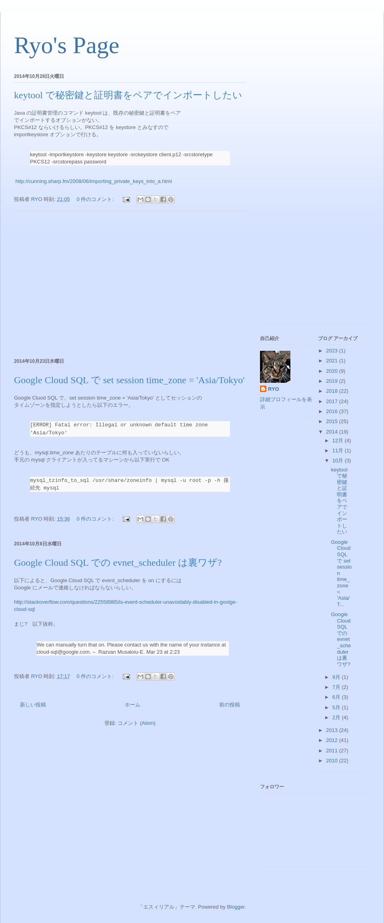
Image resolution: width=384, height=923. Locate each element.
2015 (332, 421)
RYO (273, 389)
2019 (332, 381)
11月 (338, 451)
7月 (337, 687)
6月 (337, 697)
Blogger (235, 907)
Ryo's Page (66, 45)
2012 (332, 740)
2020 (332, 371)
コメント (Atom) (137, 723)
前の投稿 (229, 705)
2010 (332, 761)
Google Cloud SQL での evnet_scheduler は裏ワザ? (118, 562)
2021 (332, 361)
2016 (332, 411)
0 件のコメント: (96, 199)
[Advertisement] (130, 283)
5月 (337, 707)
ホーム (132, 705)
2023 (332, 351)
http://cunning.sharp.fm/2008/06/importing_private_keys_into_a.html (93, 181)
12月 (338, 441)
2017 (332, 401)
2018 (332, 391)
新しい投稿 (33, 705)
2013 (332, 730)
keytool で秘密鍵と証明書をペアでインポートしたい (128, 95)
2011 (332, 751)
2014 (332, 432)
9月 (337, 677)
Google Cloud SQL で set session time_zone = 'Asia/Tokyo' (129, 380)
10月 (338, 460)
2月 (337, 717)
